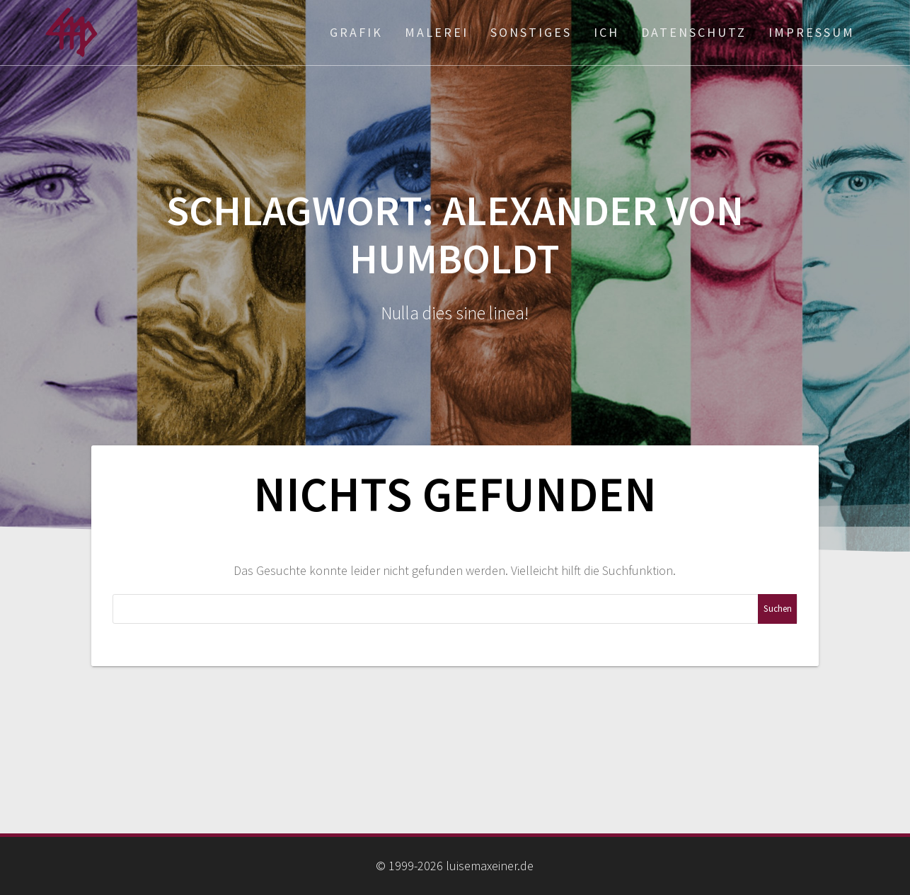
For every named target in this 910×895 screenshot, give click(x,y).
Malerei (436, 32)
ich (606, 32)
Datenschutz (694, 32)
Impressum (811, 32)
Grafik (356, 32)
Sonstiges (531, 32)
